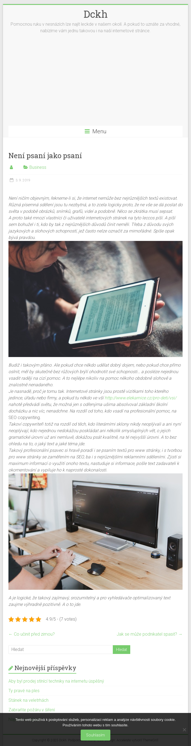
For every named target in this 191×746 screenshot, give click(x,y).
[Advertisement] (96, 84)
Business (37, 167)
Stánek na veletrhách (28, 700)
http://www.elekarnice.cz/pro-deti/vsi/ (140, 397)
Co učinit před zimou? (31, 634)
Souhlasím (95, 735)
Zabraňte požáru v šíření (31, 709)
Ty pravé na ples (24, 690)
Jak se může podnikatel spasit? (150, 634)
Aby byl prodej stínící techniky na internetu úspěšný (56, 681)
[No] (184, 729)
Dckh (96, 13)
